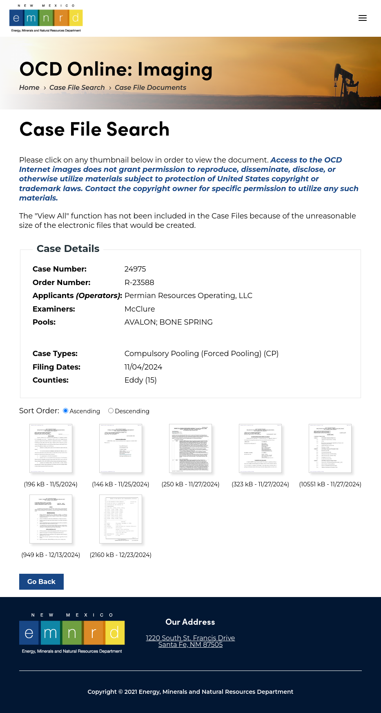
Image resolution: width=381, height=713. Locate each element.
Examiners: (54, 309)
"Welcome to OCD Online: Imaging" (46, 18)
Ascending (84, 411)
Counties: (51, 380)
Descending (132, 411)
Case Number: (60, 269)
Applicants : (77, 295)
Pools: (44, 322)
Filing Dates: (56, 367)
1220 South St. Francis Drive (190, 638)
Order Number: (62, 282)
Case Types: (55, 353)
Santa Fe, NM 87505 (190, 644)
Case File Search (77, 87)
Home (29, 87)
